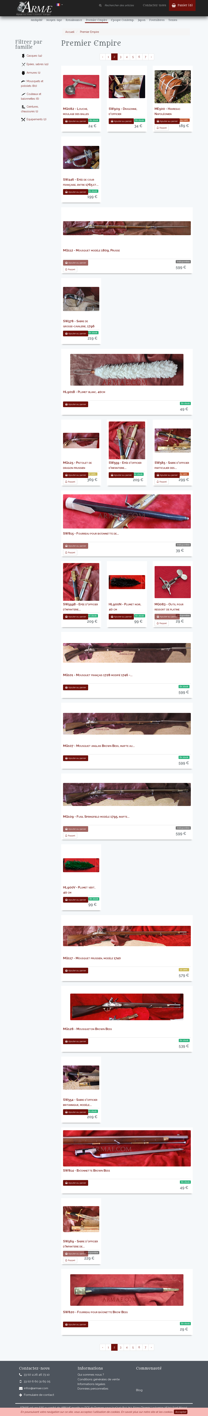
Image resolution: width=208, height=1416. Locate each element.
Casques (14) (31, 56)
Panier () (182, 5)
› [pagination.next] (151, 56)
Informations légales (91, 1384)
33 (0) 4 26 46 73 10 (37, 1374)
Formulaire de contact (39, 1395)
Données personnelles (93, 1388)
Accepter (180, 1411)
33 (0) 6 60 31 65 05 (37, 1381)
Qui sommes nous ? (91, 1374)
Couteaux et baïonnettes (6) (31, 96)
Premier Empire (89, 31)
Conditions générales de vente (99, 1379)
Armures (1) (30, 73)
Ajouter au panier (75, 121)
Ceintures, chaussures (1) (30, 109)
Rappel (162, 127)
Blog (139, 1390)
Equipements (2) (33, 119)
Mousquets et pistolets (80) (32, 83)
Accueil (69, 31)
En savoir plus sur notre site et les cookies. (147, 1411)
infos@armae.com (36, 1388)
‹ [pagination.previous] (102, 56)
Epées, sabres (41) (35, 64)
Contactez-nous (154, 5)
